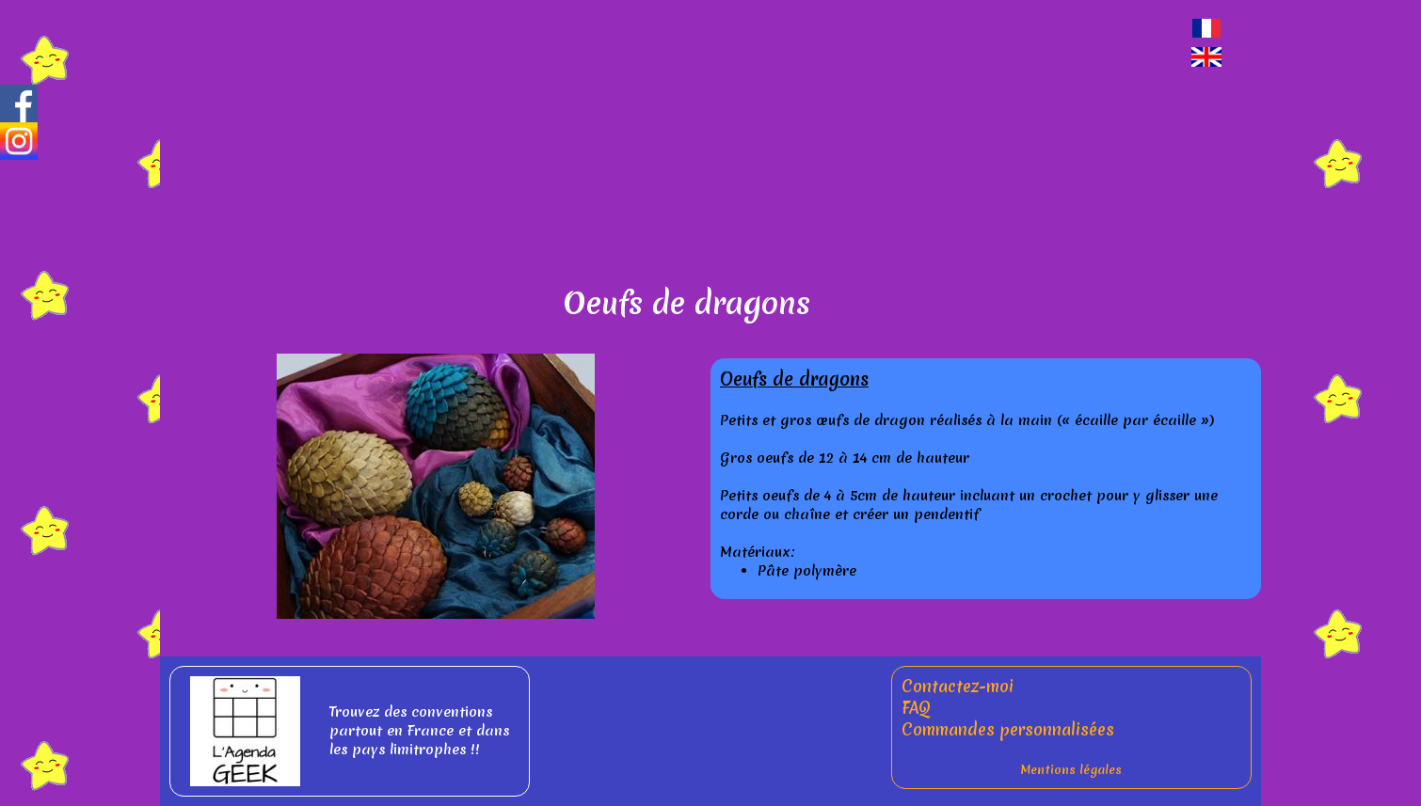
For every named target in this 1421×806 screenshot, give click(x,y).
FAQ (916, 708)
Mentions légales (1071, 770)
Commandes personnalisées (1008, 729)
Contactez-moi (958, 686)
